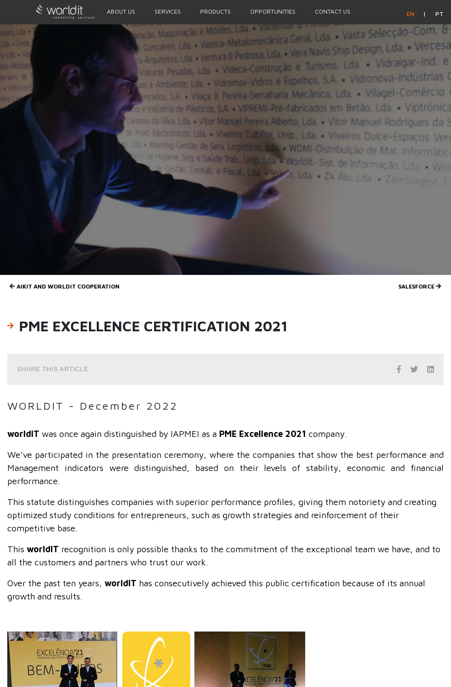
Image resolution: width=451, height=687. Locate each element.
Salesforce (420, 286)
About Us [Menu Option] (121, 11)
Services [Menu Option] (168, 11)
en (411, 14)
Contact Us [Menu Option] (332, 11)
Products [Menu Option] (215, 11)
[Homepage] (48, 11)
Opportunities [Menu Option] (272, 11)
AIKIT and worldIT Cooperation (65, 286)
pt (439, 14)
